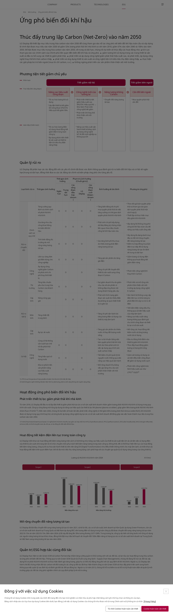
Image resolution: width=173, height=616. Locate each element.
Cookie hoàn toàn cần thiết (155, 609)
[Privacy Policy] (150, 601)
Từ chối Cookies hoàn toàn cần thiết (123, 609)
